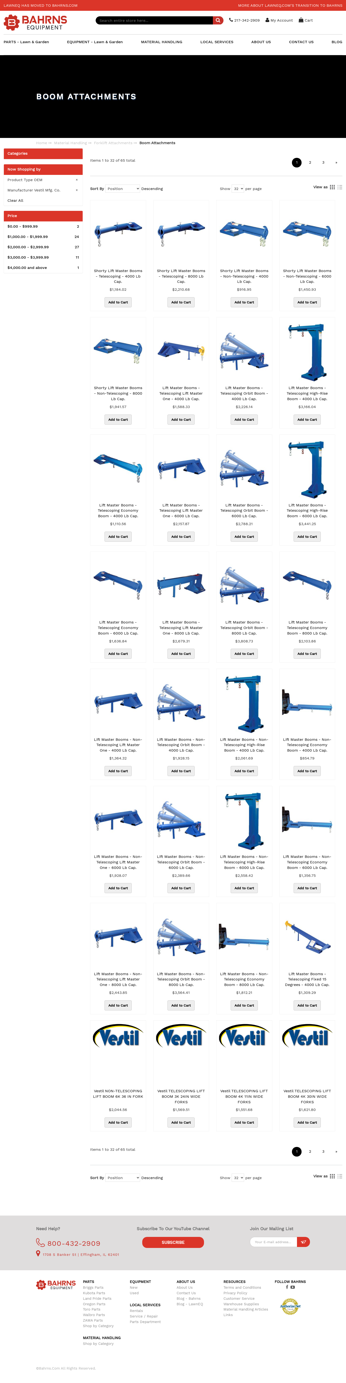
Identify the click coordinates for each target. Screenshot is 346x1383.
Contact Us (186, 1293)
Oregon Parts (94, 1304)
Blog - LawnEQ (190, 1304)
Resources (234, 1282)
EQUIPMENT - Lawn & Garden (95, 42)
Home (41, 143)
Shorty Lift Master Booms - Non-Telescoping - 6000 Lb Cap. (307, 276)
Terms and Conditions (242, 1287)
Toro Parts (91, 1309)
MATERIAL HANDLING (161, 42)
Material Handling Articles (245, 1309)
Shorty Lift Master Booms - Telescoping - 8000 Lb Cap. (181, 276)
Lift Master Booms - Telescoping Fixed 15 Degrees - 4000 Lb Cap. (307, 979)
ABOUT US (261, 42)
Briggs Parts (93, 1287)
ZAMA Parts (93, 1320)
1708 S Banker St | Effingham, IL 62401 (77, 1254)
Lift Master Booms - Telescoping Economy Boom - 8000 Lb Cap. (307, 627)
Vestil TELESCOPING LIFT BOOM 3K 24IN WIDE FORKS (181, 1096)
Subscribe (173, 1242)
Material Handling (70, 143)
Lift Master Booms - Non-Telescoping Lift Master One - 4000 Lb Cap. (118, 745)
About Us (185, 1287)
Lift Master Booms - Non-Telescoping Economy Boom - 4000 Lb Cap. (307, 745)
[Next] (336, 162)
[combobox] (160, 20)
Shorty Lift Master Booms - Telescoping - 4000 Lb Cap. (118, 276)
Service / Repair (144, 1316)
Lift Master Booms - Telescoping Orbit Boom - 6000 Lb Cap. (244, 510)
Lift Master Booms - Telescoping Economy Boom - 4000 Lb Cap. (118, 510)
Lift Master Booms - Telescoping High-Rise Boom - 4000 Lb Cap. (307, 393)
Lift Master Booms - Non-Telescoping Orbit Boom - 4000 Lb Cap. (181, 745)
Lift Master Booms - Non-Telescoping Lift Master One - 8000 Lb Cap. (118, 979)
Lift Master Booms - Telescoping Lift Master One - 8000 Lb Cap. (181, 627)
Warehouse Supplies (241, 1304)
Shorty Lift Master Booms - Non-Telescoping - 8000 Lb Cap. (118, 393)
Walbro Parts (94, 1315)
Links (228, 1315)
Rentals (136, 1311)
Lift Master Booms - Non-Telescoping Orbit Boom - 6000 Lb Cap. (181, 862)
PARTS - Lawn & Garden (26, 42)
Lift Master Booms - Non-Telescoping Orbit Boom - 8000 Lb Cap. (181, 979)
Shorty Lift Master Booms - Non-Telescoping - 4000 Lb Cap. (244, 276)
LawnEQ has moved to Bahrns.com (41, 5)
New (134, 1287)
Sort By (97, 188)
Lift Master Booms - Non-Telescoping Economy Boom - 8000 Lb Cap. (244, 979)
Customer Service (239, 1298)
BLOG (337, 42)
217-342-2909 (245, 20)
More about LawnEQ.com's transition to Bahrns (290, 5)
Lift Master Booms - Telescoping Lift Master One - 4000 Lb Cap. (181, 393)
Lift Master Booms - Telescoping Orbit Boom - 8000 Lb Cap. (244, 627)
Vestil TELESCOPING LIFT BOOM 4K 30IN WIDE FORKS (307, 1096)
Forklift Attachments (113, 143)
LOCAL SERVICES (216, 42)
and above (43, 268)
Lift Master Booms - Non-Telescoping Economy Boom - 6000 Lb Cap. (307, 862)
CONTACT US (301, 42)
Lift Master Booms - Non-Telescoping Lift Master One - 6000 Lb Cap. (118, 862)
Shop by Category (98, 1326)
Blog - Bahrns (189, 1298)
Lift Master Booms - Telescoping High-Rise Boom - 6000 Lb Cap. (307, 510)
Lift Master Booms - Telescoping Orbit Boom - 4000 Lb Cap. (244, 393)
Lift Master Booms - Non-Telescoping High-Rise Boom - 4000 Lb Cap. (244, 745)
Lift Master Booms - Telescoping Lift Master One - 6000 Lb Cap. (181, 510)
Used (134, 1293)
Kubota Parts (94, 1293)
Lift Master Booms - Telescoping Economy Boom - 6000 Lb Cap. (118, 627)
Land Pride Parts (97, 1298)
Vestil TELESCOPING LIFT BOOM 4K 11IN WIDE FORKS (244, 1096)
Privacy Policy (235, 1293)
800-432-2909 (68, 1243)
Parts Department (145, 1322)
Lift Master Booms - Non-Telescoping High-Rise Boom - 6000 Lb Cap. (244, 862)
